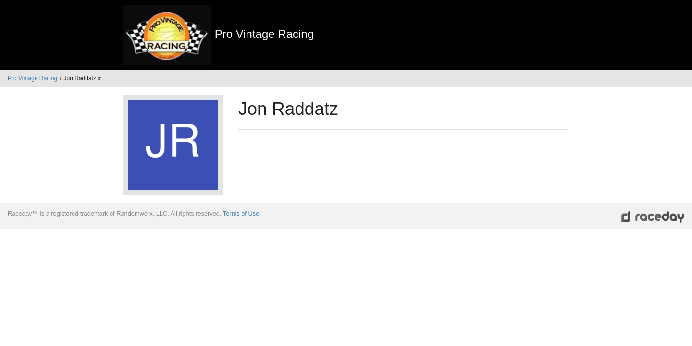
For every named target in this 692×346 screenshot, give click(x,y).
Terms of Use (241, 213)
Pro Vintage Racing (32, 78)
